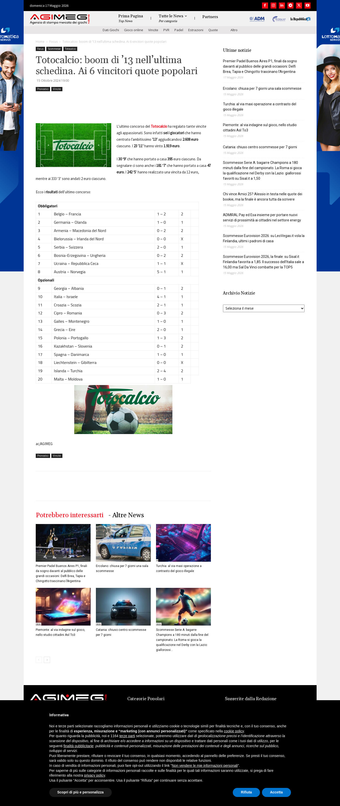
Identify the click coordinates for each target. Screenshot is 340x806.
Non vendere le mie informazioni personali (205, 766)
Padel (178, 30)
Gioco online (133, 30)
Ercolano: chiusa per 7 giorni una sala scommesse (262, 88)
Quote (213, 30)
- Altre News (126, 515)
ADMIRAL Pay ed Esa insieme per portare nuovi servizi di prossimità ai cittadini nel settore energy (262, 217)
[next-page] (47, 660)
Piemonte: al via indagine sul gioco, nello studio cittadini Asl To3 (260, 127)
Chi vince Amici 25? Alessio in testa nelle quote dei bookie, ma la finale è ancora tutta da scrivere (262, 196)
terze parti (127, 736)
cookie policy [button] (234, 731)
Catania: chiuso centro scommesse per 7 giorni (260, 147)
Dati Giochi (111, 30)
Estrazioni (195, 30)
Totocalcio (70, 49)
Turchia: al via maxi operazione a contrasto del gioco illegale (259, 106)
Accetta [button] (276, 792)
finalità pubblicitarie (78, 746)
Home (40, 41)
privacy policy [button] (94, 775)
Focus (53, 41)
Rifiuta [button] (246, 792)
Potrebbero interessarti (69, 515)
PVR (166, 30)
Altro (234, 30)
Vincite (153, 30)
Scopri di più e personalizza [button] (80, 792)
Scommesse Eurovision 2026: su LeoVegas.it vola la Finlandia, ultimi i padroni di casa (264, 238)
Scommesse (54, 49)
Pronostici (43, 89)
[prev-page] (39, 660)
